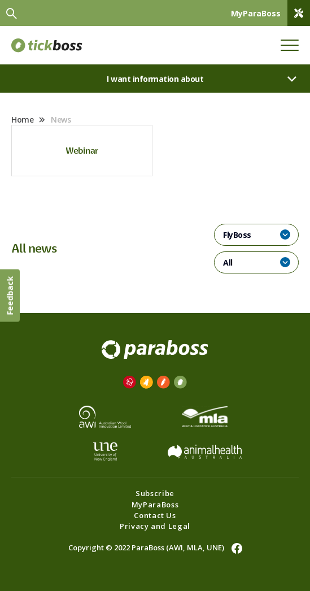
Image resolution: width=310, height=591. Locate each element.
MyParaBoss (155, 504)
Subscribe (155, 493)
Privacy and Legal (155, 526)
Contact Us (155, 515)
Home (22, 119)
